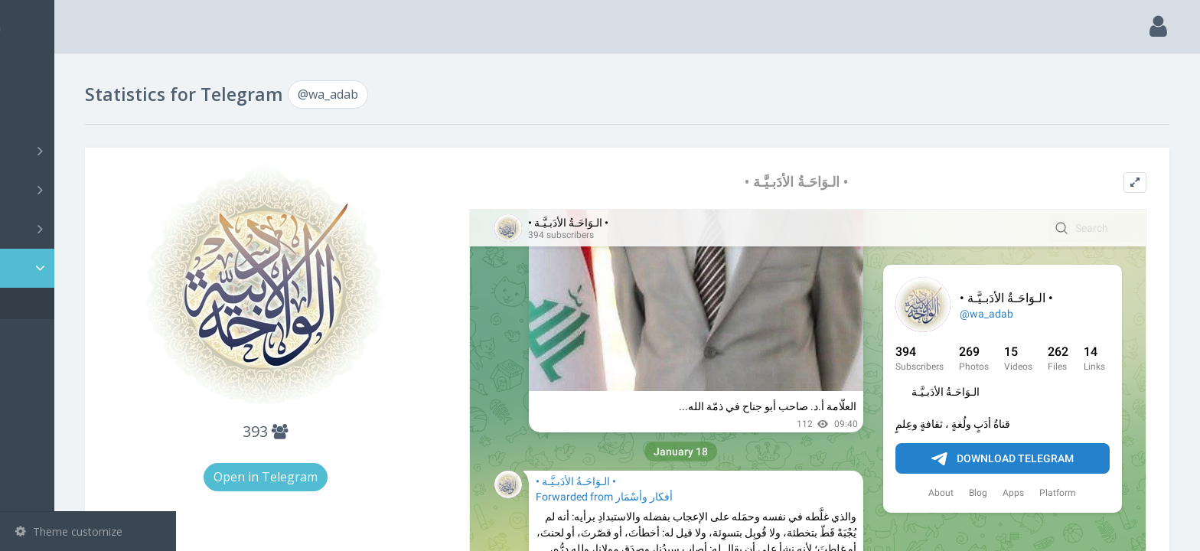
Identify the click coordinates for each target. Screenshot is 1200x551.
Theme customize (68, 531)
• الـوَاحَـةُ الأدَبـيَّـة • (837, 181)
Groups (90, 189)
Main (36, 73)
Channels (90, 150)
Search (39, 112)
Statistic (92, 268)
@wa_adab (65, 303)
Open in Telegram (367, 476)
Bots (90, 228)
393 (367, 431)
